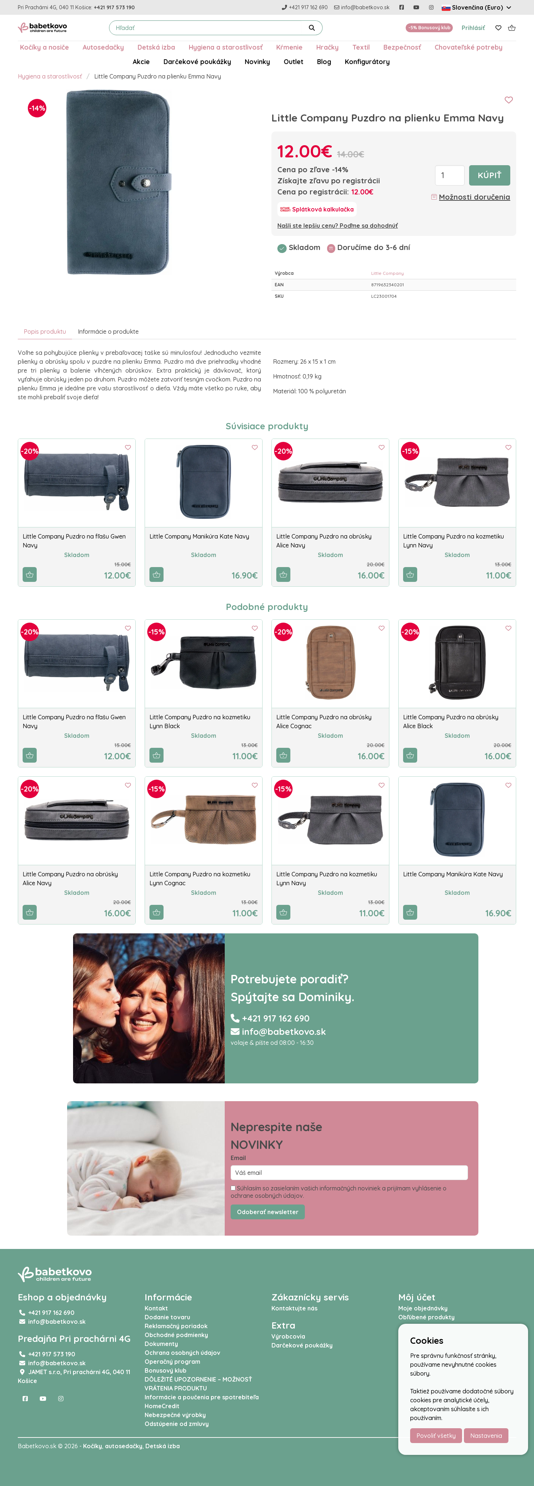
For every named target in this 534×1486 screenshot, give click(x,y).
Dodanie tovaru (167, 1317)
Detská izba (156, 47)
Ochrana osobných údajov (182, 1352)
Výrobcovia (288, 1336)
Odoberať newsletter (268, 1212)
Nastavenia (486, 1435)
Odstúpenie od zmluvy (177, 1423)
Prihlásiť (473, 27)
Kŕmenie (289, 47)
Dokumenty (161, 1343)
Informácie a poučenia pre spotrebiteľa (202, 1397)
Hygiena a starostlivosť (226, 47)
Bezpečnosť (402, 47)
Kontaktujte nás (294, 1308)
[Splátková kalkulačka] (317, 209)
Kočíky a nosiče (44, 47)
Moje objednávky (423, 1308)
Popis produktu (45, 331)
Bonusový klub (166, 1370)
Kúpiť (490, 175)
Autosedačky (103, 47)
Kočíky (92, 1446)
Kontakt (156, 1308)
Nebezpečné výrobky (175, 1415)
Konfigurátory (367, 61)
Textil (361, 47)
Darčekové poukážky (197, 61)
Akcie (141, 61)
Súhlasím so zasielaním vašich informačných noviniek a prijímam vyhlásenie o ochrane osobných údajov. (338, 1192)
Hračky (327, 47)
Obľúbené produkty (426, 1317)
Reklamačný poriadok (176, 1326)
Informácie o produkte (108, 331)
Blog (324, 61)
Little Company (387, 273)
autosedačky (123, 1446)
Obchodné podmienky (176, 1335)
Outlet (293, 61)
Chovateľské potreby (468, 47)
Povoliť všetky (436, 1435)
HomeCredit (162, 1406)
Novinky (257, 61)
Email (238, 1158)
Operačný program (172, 1361)
